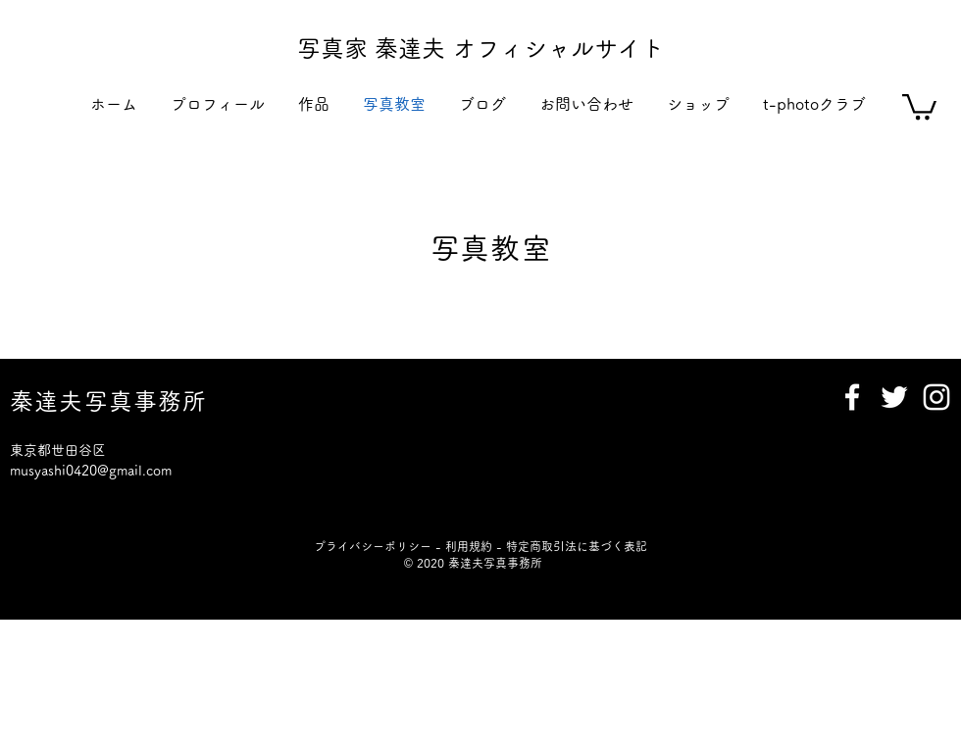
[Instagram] (936, 397)
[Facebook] (852, 397)
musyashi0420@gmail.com (91, 470)
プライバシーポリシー (372, 546)
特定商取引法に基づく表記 (576, 546)
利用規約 (468, 546)
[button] (313, 104)
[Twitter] (894, 397)
